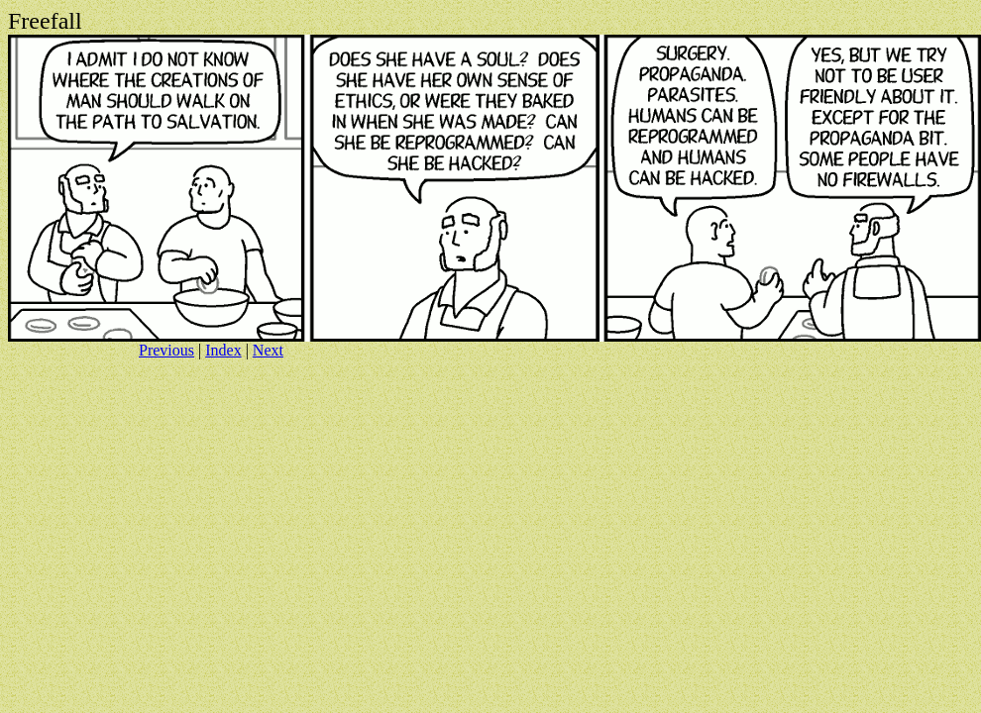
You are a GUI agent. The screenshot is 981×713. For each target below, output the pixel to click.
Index (223, 350)
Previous (166, 350)
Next (268, 350)
